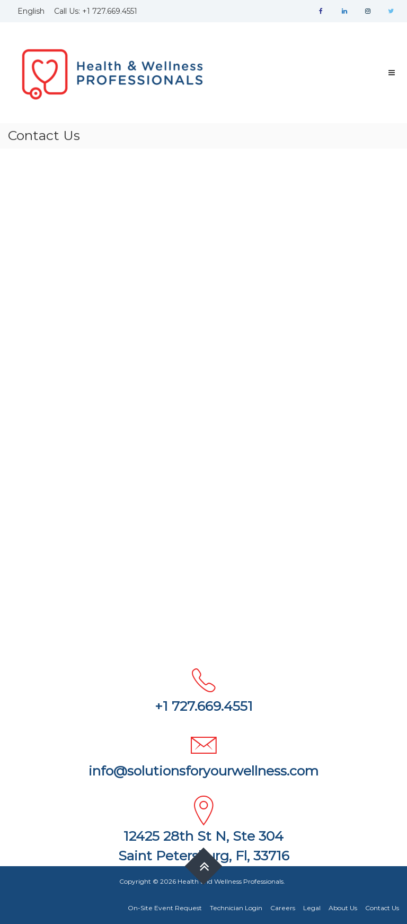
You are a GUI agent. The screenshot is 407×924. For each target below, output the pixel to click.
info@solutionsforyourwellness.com (203, 771)
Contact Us (382, 908)
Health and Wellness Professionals (231, 881)
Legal (312, 908)
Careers (282, 908)
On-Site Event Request (165, 908)
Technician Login (236, 908)
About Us (343, 908)
